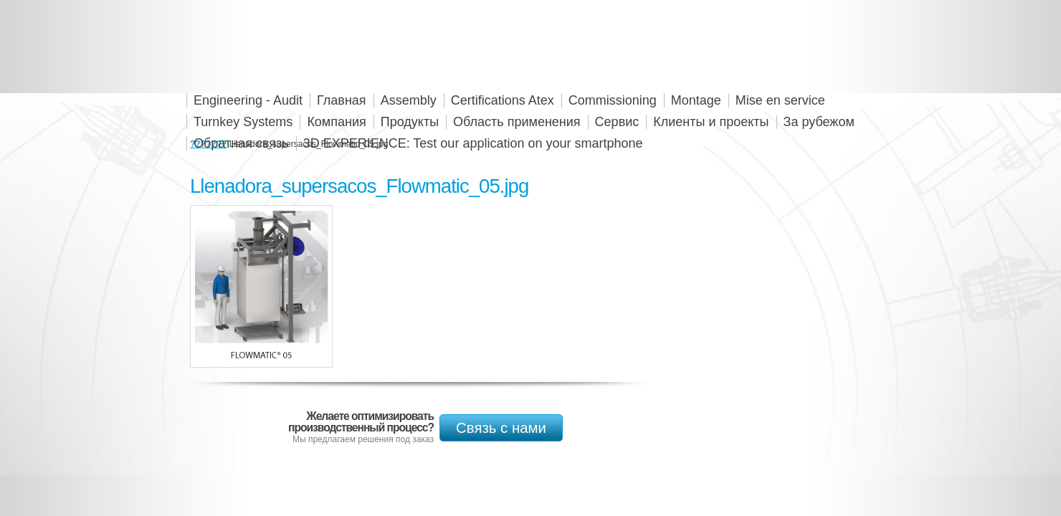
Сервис (617, 122)
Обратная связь (241, 143)
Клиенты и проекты (711, 122)
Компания (336, 122)
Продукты (410, 122)
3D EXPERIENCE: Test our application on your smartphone (473, 143)
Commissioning (612, 100)
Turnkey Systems (243, 122)
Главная (341, 100)
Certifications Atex (502, 100)
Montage (696, 100)
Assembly (409, 100)
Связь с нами (501, 428)
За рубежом (819, 122)
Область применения (517, 122)
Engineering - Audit (248, 100)
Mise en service (780, 100)
